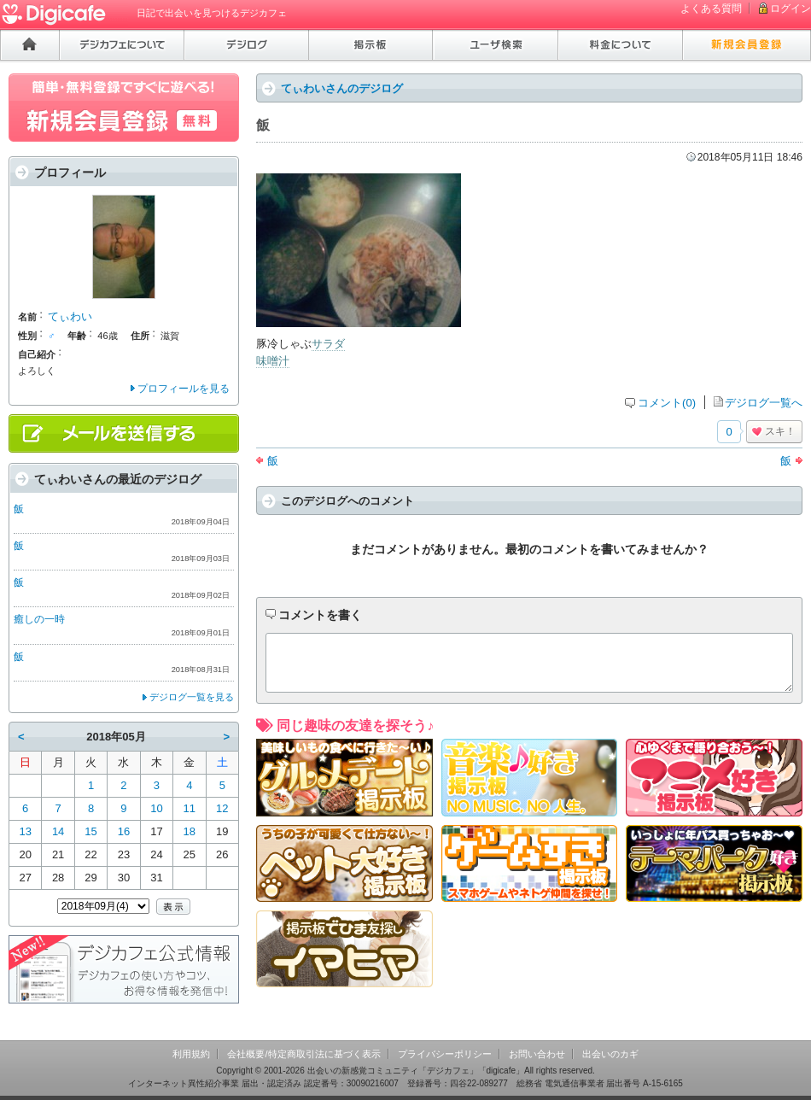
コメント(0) (667, 402)
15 (90, 831)
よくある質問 (711, 9)
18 (189, 831)
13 (25, 831)
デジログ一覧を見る (191, 697)
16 (124, 831)
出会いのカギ (610, 1054)
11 (189, 808)
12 (222, 808)
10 (156, 808)
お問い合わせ (537, 1054)
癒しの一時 (39, 619)
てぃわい (70, 316)
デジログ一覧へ (763, 402)
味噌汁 (272, 360)
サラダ (328, 343)
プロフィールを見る (183, 389)
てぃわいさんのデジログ (342, 88)
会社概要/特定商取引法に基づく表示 (303, 1054)
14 (58, 831)
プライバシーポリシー (445, 1054)
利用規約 (191, 1054)
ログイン (790, 9)
